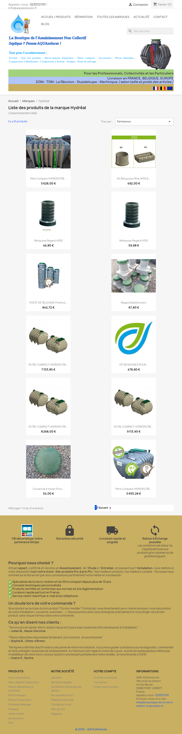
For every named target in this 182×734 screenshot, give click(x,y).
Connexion (100, 682)
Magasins (57, 713)
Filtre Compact (17, 695)
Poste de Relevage (19, 704)
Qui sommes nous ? (63, 695)
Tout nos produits (31, 58)
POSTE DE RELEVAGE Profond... (48, 302)
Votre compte (105, 671)
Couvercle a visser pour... (48, 489)
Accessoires (105, 58)
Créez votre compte (106, 687)
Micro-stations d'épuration (59, 58)
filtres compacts (86, 58)
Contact (160, 17)
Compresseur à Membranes (23, 61)
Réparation (84, 17)
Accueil (13, 58)
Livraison (56, 677)
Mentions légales (61, 682)
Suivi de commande (105, 677)
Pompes (71, 61)
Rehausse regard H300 (48, 240)
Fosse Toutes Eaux (19, 699)
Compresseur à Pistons (52, 61)
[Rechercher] (150, 31)
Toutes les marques (113, 17)
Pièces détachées (124, 58)
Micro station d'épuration (23, 682)
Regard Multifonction (133, 302)
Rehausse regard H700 (133, 240)
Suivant (105, 508)
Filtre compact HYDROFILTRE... (48, 178)
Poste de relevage (86, 61)
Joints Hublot (16, 713)
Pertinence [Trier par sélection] (144, 121)
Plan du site (58, 709)
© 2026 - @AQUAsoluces (91, 729)
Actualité (141, 17)
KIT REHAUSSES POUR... (133, 364)
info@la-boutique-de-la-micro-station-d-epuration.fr (155, 704)
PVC (11, 723)
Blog (45, 24)
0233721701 (38, 4)
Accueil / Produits (56, 17)
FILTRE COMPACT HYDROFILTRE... (48, 364)
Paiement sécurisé (62, 699)
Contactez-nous (61, 704)
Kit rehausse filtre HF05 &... (134, 178)
